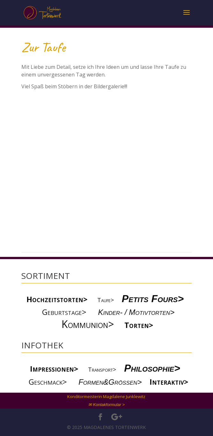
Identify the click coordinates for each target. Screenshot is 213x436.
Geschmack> (48, 381)
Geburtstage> (64, 312)
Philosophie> (153, 368)
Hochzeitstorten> (57, 299)
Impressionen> (54, 368)
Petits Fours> (153, 298)
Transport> (102, 369)
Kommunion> (88, 324)
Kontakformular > (109, 404)
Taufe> (105, 300)
